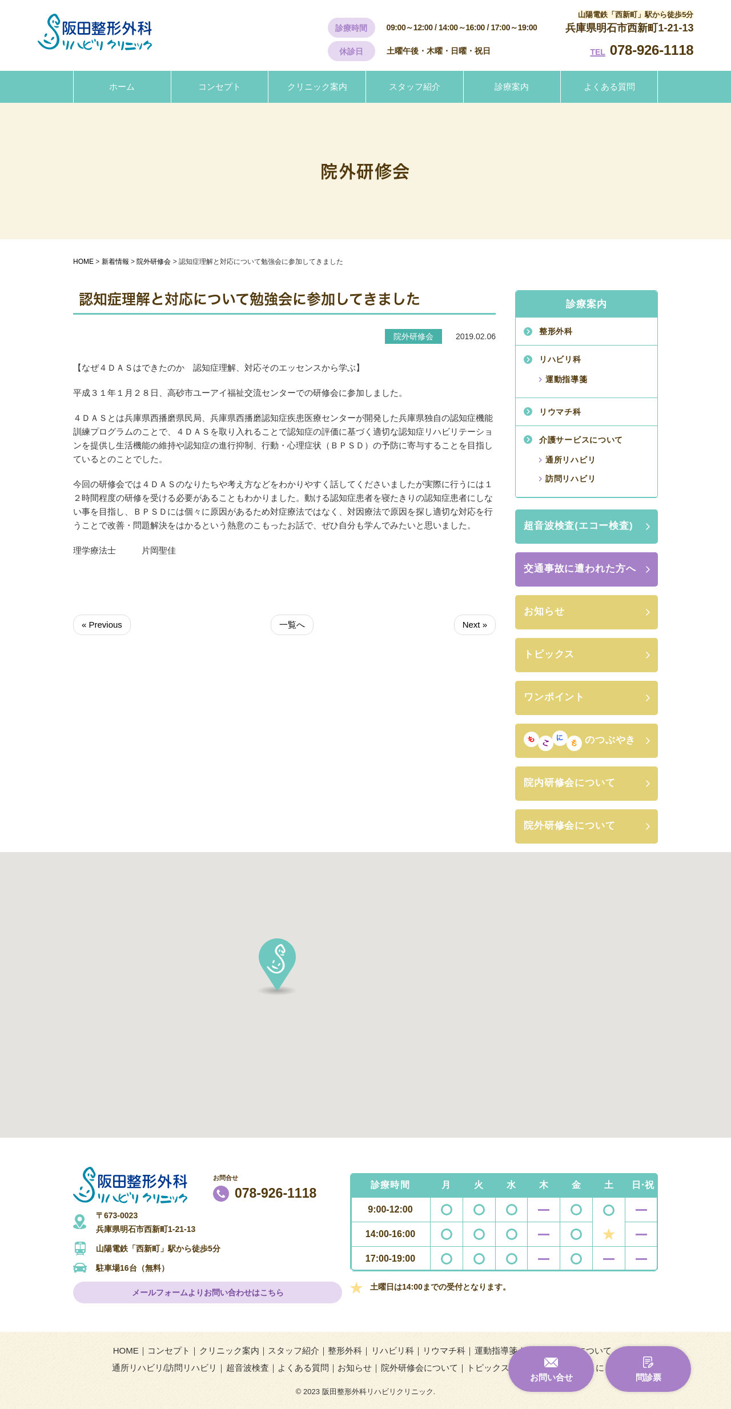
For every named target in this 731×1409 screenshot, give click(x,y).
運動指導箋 (566, 379)
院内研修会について (570, 782)
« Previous (102, 624)
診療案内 (512, 86)
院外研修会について (570, 825)
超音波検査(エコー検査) (578, 525)
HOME (126, 1350)
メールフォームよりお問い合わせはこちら (208, 1292)
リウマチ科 (560, 411)
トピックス (549, 654)
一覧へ (292, 624)
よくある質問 (609, 86)
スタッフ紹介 (414, 86)
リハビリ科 (560, 359)
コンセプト (219, 86)
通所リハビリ (570, 459)
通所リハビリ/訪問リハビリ (164, 1367)
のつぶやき (580, 740)
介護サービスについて (581, 439)
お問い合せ (551, 1377)
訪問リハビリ (570, 478)
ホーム (122, 86)
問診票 (648, 1377)
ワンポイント (554, 697)
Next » (475, 624)
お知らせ (544, 611)
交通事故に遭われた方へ (580, 568)
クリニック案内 (317, 86)
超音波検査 (247, 1367)
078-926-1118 (652, 50)
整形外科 (556, 331)
